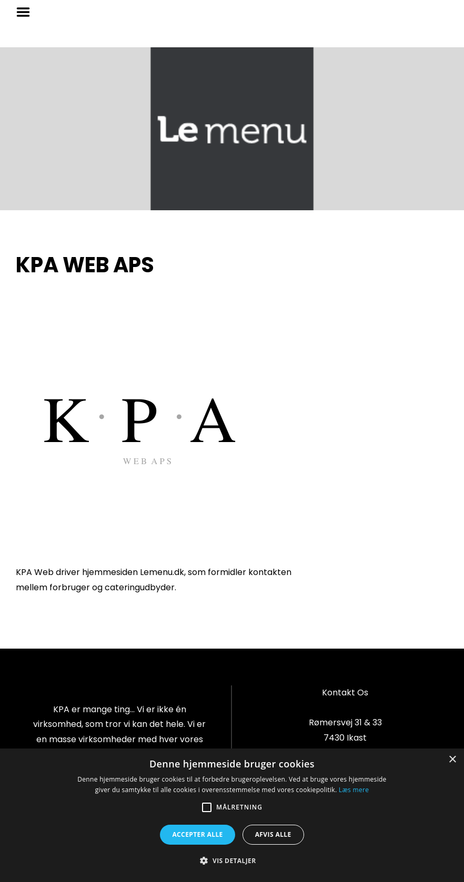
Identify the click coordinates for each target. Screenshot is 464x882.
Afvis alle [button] (273, 834)
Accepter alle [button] (197, 834)
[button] (232, 861)
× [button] (452, 760)
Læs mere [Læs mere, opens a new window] (354, 789)
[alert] (232, 815)
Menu (27, 12)
